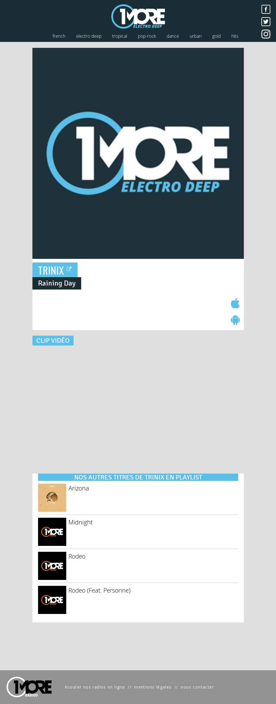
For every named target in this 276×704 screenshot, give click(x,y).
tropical (119, 36)
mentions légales (152, 687)
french (58, 36)
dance (173, 36)
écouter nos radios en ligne (95, 687)
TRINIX (55, 270)
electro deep (88, 36)
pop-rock (147, 36)
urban (196, 36)
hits (235, 36)
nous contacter (197, 687)
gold (216, 36)
